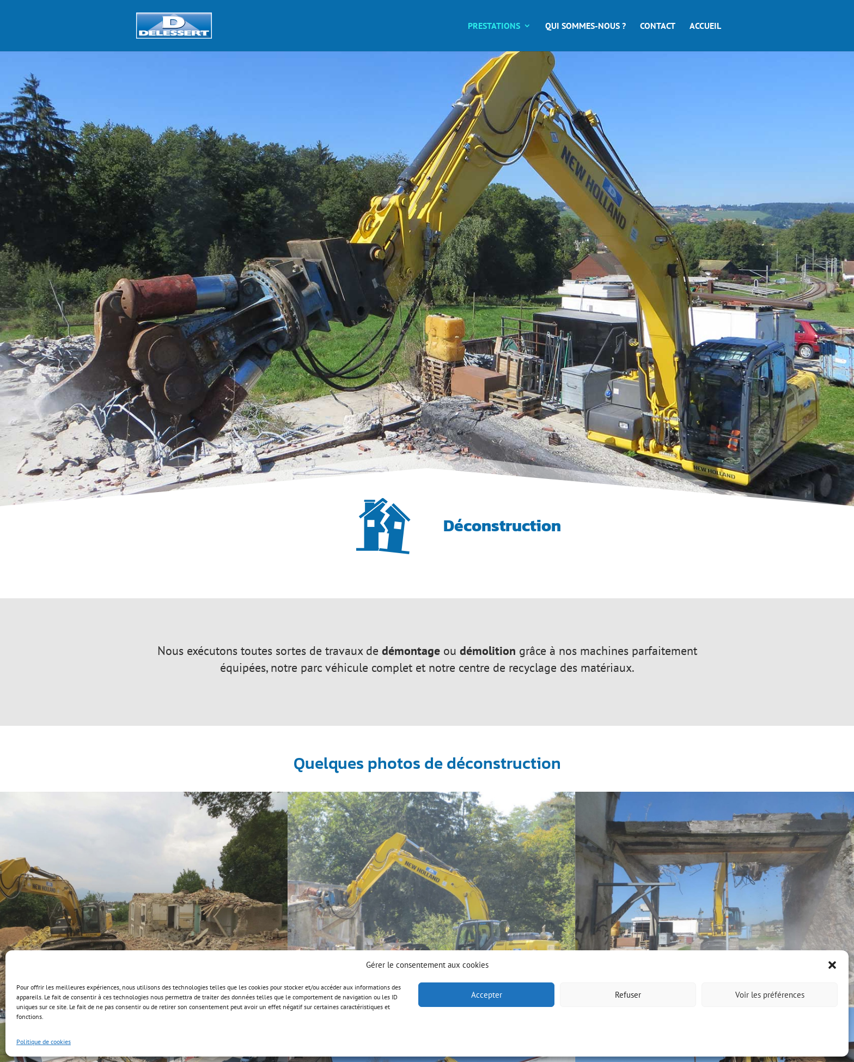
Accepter (486, 995)
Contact (657, 26)
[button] (832, 965)
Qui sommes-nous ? (585, 26)
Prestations (494, 26)
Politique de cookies (43, 1041)
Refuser (628, 995)
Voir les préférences (769, 995)
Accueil (705, 26)
